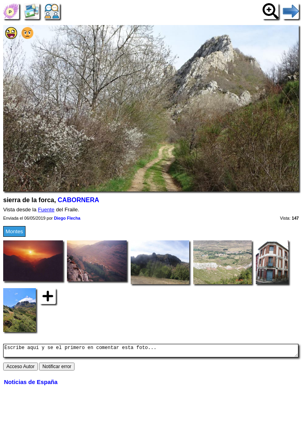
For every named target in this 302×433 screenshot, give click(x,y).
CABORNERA (78, 200)
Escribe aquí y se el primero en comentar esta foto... (150, 352)
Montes (14, 231)
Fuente (46, 210)
